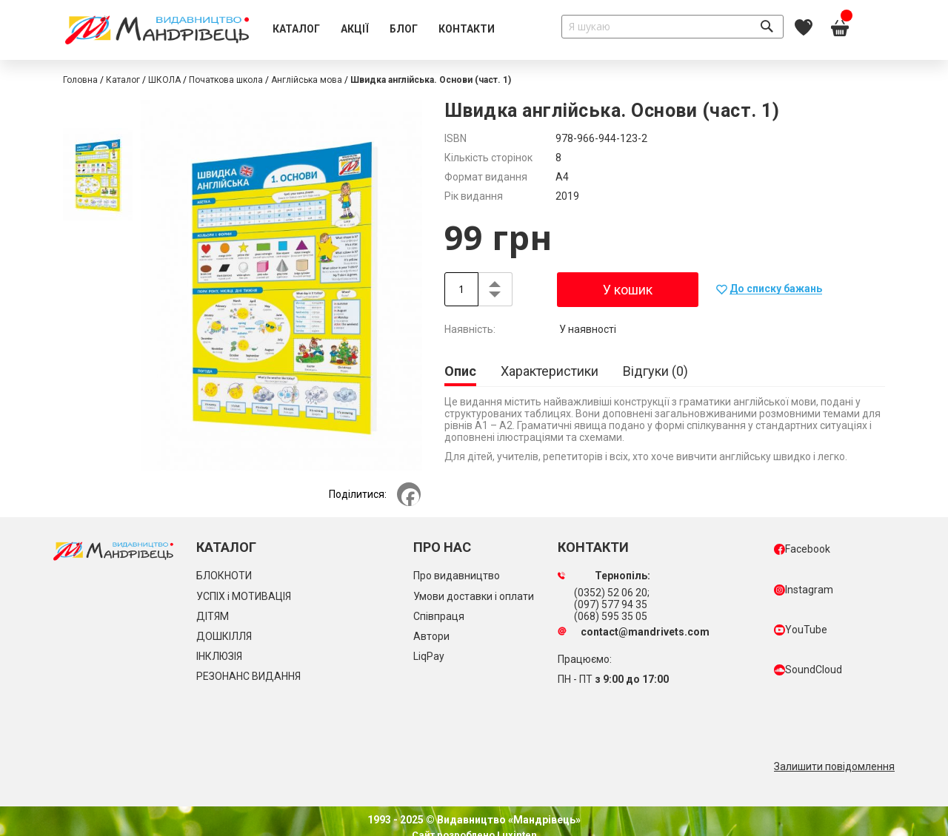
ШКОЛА (164, 80)
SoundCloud (808, 669)
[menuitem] (296, 29)
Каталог (123, 80)
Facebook (802, 549)
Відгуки (655, 371)
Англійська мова (306, 80)
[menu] (383, 29)
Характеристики (549, 371)
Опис (460, 371)
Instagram (803, 590)
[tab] (460, 372)
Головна (80, 80)
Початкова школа (226, 80)
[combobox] (672, 26)
